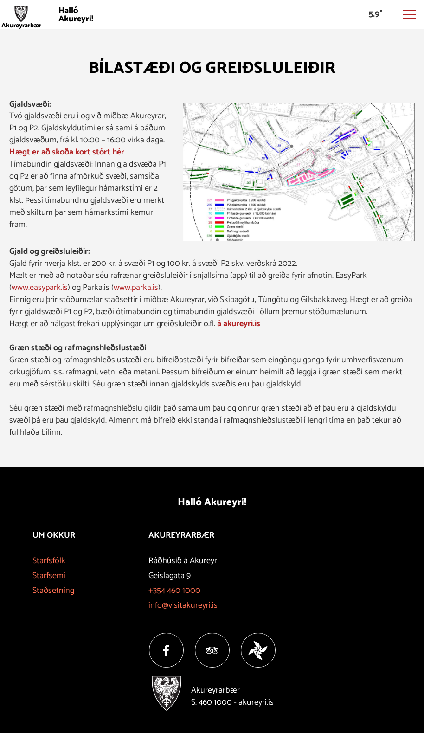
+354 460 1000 (174, 591)
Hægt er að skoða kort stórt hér (66, 152)
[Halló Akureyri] (212, 14)
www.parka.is (136, 288)
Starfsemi (48, 576)
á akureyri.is (238, 324)
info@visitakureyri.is (183, 605)
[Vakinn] (258, 650)
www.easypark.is (40, 288)
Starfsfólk (48, 561)
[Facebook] (166, 650)
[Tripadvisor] (212, 650)
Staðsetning (53, 591)
